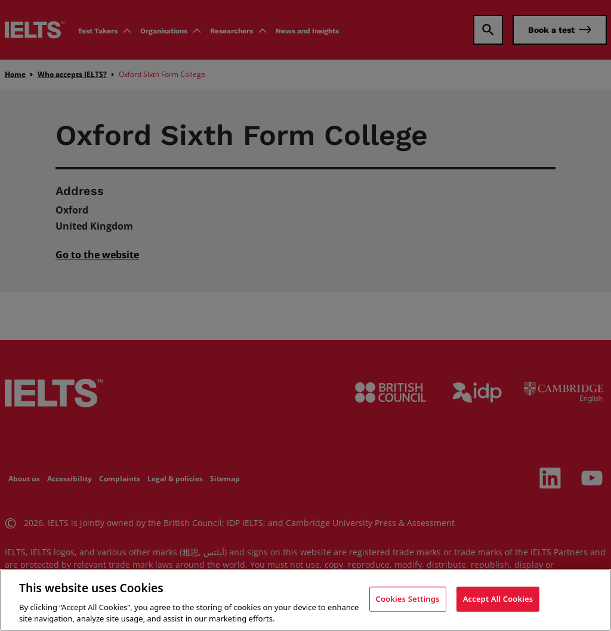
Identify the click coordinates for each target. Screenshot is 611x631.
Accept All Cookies (498, 598)
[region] (305, 600)
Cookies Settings (408, 598)
